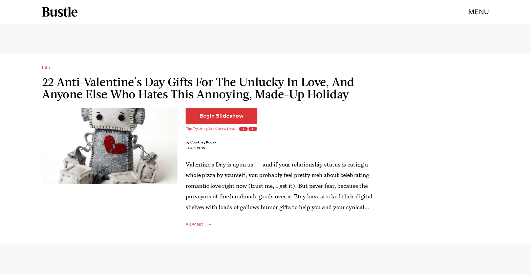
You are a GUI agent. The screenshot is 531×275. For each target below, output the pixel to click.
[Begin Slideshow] (221, 116)
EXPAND (195, 225)
